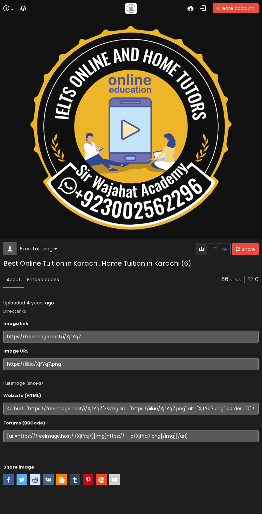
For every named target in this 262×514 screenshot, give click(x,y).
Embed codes (43, 279)
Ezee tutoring (38, 248)
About (14, 279)
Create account (235, 8)
